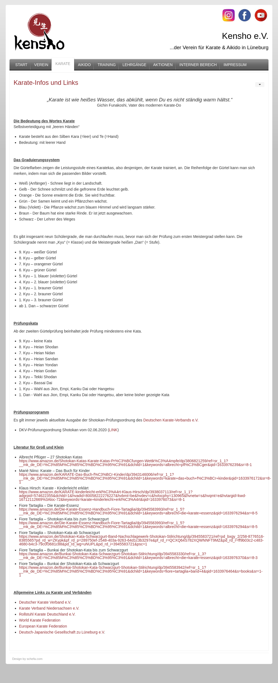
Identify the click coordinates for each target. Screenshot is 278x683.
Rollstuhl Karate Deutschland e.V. (47, 614)
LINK (113, 430)
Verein (41, 65)
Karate (62, 63)
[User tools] (259, 84)
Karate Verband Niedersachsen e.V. (49, 608)
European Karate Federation (43, 626)
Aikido (84, 65)
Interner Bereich (198, 65)
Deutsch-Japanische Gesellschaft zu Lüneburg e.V (61, 632)
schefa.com (34, 658)
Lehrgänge (134, 65)
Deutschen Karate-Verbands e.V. (170, 420)
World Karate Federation (39, 620)
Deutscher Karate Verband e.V (44, 602)
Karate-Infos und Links (46, 82)
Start (21, 65)
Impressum (235, 65)
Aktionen (163, 65)
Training (106, 65)
